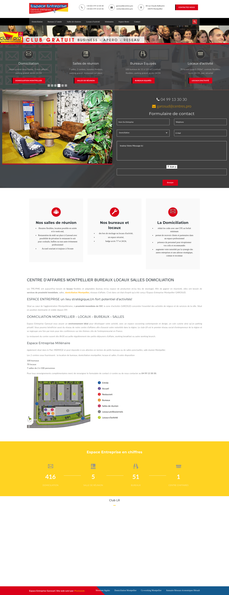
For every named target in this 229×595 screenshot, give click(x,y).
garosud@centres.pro (124, 6)
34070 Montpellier (155, 9)
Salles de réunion (86, 80)
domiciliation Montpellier (77, 292)
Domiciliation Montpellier (28, 80)
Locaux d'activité (200, 80)
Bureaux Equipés (143, 80)
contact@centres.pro (124, 9)
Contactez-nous (186, 7)
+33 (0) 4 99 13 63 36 (95, 9)
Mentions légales (103, 590)
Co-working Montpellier (151, 590)
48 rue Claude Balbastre (155, 6)
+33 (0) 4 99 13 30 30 (95, 6)
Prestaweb (79, 590)
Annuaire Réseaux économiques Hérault (183, 590)
